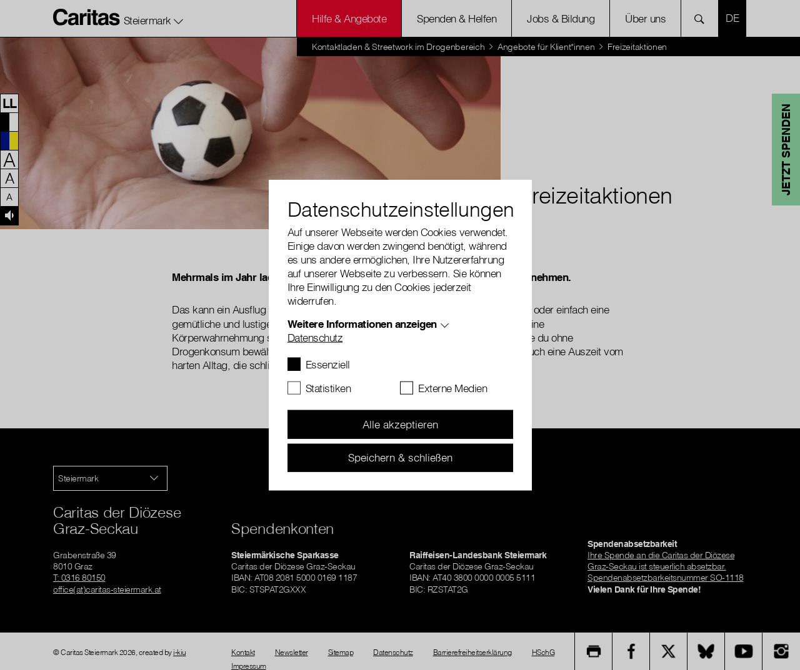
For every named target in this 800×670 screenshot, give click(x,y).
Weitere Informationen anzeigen (362, 323)
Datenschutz (315, 337)
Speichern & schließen (400, 457)
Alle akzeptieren (400, 424)
